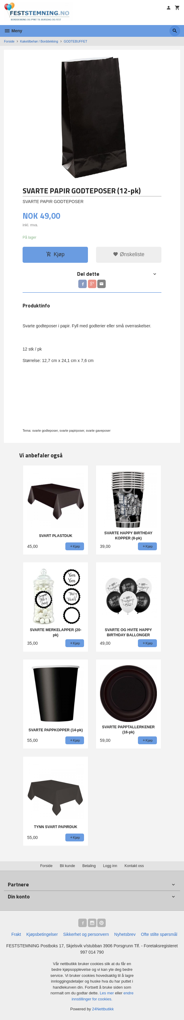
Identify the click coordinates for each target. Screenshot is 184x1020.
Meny (13, 30)
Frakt (16, 934)
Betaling (88, 866)
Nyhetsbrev (125, 934)
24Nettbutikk (103, 1009)
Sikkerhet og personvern (86, 934)
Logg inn (110, 866)
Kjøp (55, 254)
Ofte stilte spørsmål (159, 934)
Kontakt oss (134, 866)
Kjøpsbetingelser (42, 934)
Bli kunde (67, 866)
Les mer (107, 993)
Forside (9, 41)
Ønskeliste (129, 254)
